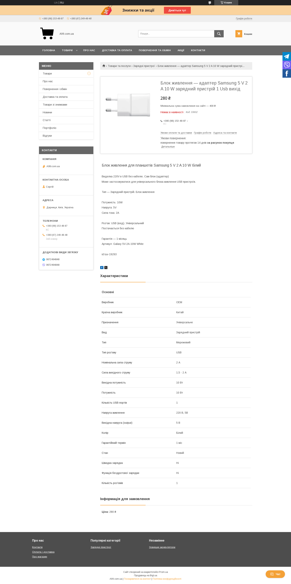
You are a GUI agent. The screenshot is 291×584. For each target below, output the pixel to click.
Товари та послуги (119, 65)
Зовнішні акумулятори (162, 547)
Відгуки (47, 135)
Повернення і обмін (55, 89)
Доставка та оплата (117, 50)
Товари (67, 50)
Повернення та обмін (155, 50)
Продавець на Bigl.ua (145, 575)
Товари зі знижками (55, 104)
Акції (181, 50)
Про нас (89, 50)
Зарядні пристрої (144, 65)
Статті (47, 120)
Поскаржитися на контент (137, 579)
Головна (48, 50)
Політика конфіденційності (167, 579)
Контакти (198, 50)
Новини (47, 112)
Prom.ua (163, 572)
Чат (275, 574)
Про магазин (39, 556)
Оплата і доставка (43, 551)
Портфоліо (49, 127)
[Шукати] (219, 33)
